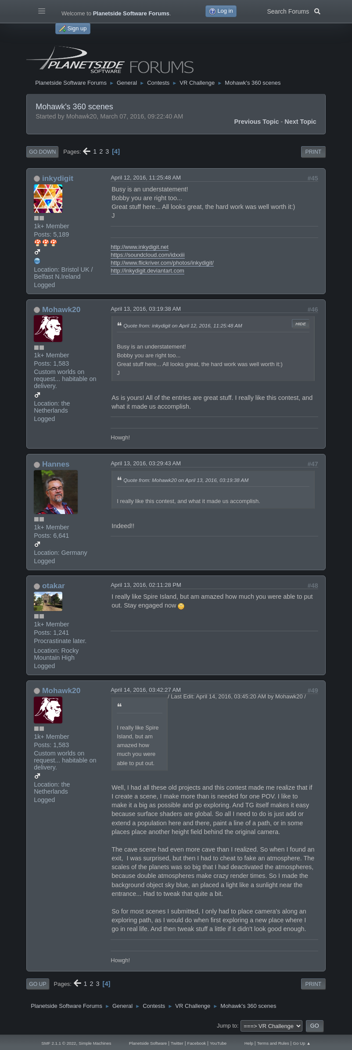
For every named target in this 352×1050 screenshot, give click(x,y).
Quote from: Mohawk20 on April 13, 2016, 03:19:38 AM (185, 480)
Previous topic (256, 121)
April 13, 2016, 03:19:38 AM (146, 309)
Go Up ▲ (301, 1043)
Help (248, 1043)
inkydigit (57, 178)
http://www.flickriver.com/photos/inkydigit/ (162, 262)
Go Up (37, 984)
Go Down (42, 152)
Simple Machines (95, 1043)
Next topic (300, 121)
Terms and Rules (273, 1043)
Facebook (196, 1043)
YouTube (218, 1043)
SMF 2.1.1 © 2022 (58, 1043)
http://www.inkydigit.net (140, 247)
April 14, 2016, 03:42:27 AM (146, 690)
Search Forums (293, 10)
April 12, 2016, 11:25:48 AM (146, 177)
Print (313, 152)
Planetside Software (148, 1043)
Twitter (177, 1043)
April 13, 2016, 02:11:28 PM (146, 585)
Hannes (55, 464)
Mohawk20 (61, 309)
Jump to (227, 1025)
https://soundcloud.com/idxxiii (147, 255)
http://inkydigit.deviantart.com (147, 270)
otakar (53, 585)
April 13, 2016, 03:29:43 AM (146, 463)
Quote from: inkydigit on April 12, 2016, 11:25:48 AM (182, 325)
